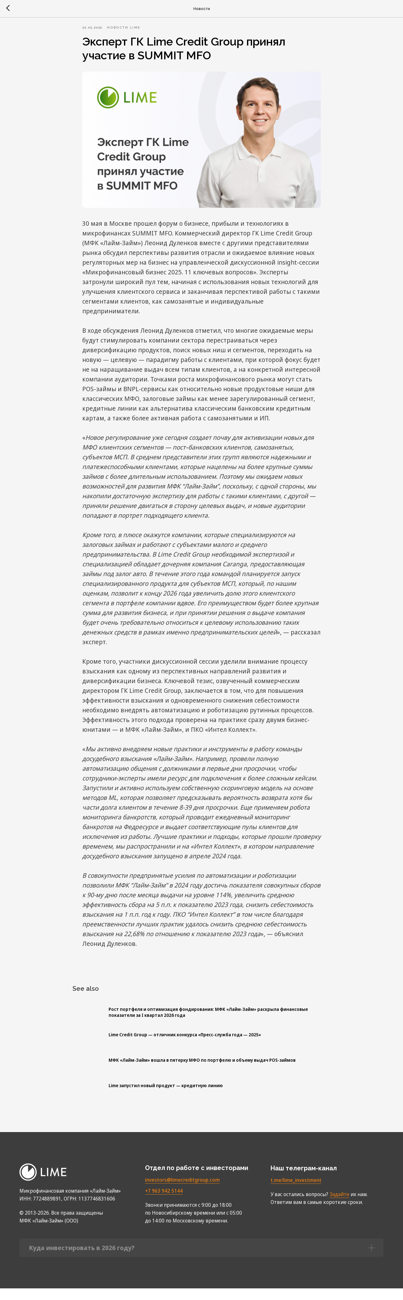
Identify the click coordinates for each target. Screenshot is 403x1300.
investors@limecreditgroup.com (182, 1191)
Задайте (339, 1205)
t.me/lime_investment (296, 1191)
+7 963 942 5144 (164, 1202)
